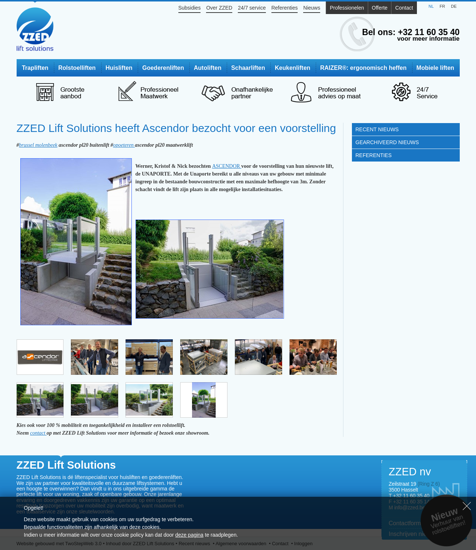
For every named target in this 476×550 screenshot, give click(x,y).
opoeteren (124, 145)
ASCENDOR (226, 166)
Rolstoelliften (77, 68)
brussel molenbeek (38, 145)
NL (431, 6)
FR (442, 6)
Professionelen (347, 8)
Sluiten (467, 506)
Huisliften (119, 68)
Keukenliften (292, 68)
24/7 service (252, 8)
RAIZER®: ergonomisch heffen (363, 68)
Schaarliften (248, 68)
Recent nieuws (377, 129)
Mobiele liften (435, 68)
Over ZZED (219, 8)
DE (453, 6)
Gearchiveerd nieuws (387, 142)
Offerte (380, 8)
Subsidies (189, 8)
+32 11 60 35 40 (429, 32)
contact (38, 433)
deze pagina (189, 535)
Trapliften (35, 68)
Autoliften (208, 68)
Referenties (284, 8)
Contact (404, 8)
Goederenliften (163, 68)
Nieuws (311, 8)
